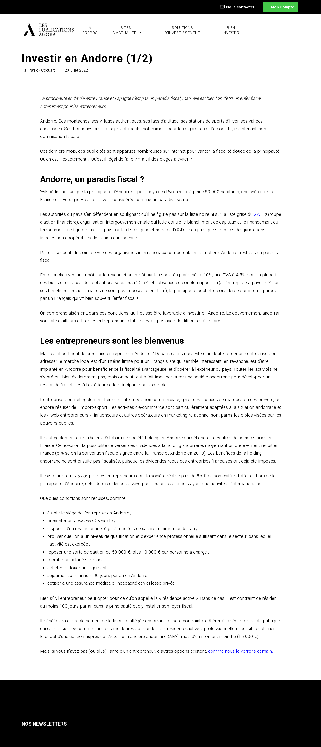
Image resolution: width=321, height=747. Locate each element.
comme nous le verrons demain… (241, 651)
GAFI (259, 214)
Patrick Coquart (41, 70)
